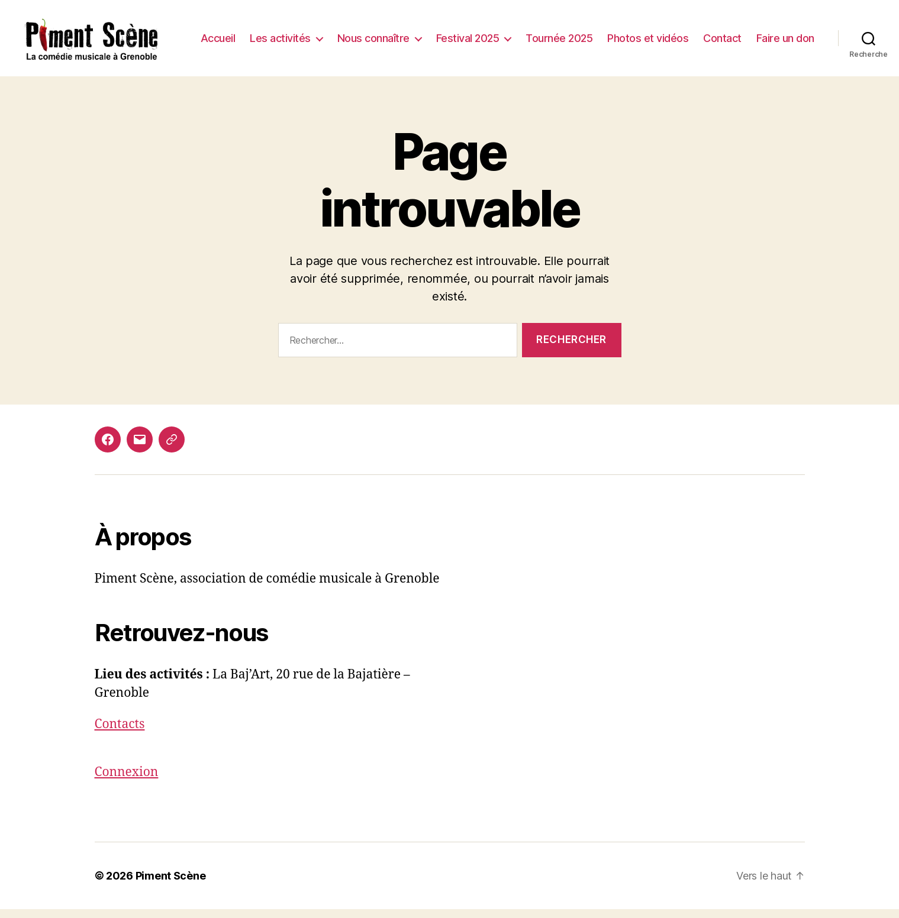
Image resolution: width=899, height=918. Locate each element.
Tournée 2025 (631, 34)
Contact (795, 34)
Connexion (127, 782)
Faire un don (785, 51)
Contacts (120, 733)
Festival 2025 (540, 34)
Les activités (353, 34)
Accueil (290, 34)
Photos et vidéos (720, 34)
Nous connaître (446, 34)
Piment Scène (171, 884)
